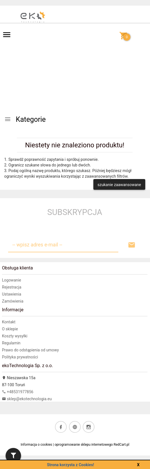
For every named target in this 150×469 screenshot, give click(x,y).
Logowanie (11, 280)
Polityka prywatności (20, 357)
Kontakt (8, 322)
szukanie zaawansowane (119, 184)
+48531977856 (17, 392)
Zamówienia (12, 301)
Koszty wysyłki (14, 336)
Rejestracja (11, 287)
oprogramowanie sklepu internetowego (84, 445)
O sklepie (10, 329)
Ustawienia (11, 294)
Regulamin (11, 343)
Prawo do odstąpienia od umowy (30, 350)
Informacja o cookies (36, 445)
